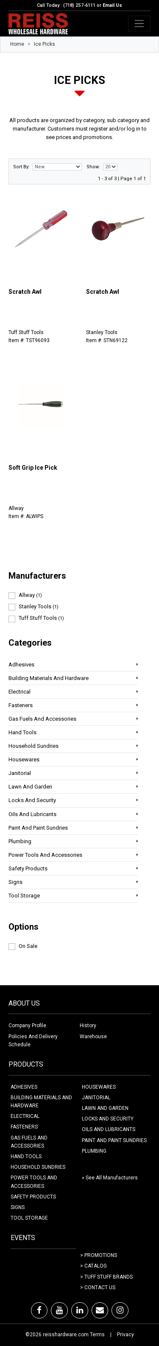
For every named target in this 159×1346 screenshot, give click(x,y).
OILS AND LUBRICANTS (108, 1129)
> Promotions (98, 1255)
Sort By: (21, 167)
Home (17, 44)
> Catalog (93, 1266)
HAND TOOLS (26, 1156)
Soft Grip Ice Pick (32, 467)
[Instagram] (120, 1310)
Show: (93, 167)
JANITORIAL (96, 1098)
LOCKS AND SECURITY (108, 1119)
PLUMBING (94, 1151)
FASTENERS (24, 1127)
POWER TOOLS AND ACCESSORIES (34, 1182)
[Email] (100, 1310)
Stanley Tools (39, 606)
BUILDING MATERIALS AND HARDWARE (41, 1102)
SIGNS (18, 1207)
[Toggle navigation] (139, 23)
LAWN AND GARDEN (105, 1108)
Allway (30, 595)
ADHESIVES (24, 1087)
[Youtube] (59, 1310)
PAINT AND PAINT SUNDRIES (114, 1140)
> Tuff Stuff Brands (106, 1277)
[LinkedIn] (79, 1310)
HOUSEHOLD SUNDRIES (38, 1167)
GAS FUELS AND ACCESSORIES (29, 1142)
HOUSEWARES (99, 1087)
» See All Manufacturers (110, 1178)
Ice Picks (44, 44)
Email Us (112, 5)
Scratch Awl (25, 291)
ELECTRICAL (25, 1116)
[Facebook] (39, 1310)
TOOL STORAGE (29, 1218)
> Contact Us (97, 1287)
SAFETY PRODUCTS (33, 1197)
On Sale (28, 946)
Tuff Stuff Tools (41, 618)
